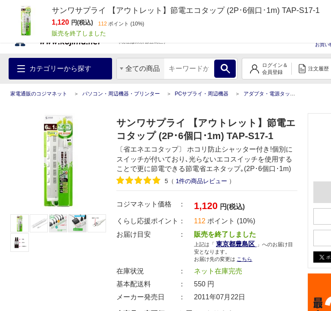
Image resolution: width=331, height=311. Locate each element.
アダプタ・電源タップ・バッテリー (285, 94)
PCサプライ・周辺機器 (201, 94)
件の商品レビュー (201, 181)
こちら (244, 259)
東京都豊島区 (236, 244)
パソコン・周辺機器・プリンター (121, 94)
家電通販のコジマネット (38, 94)
